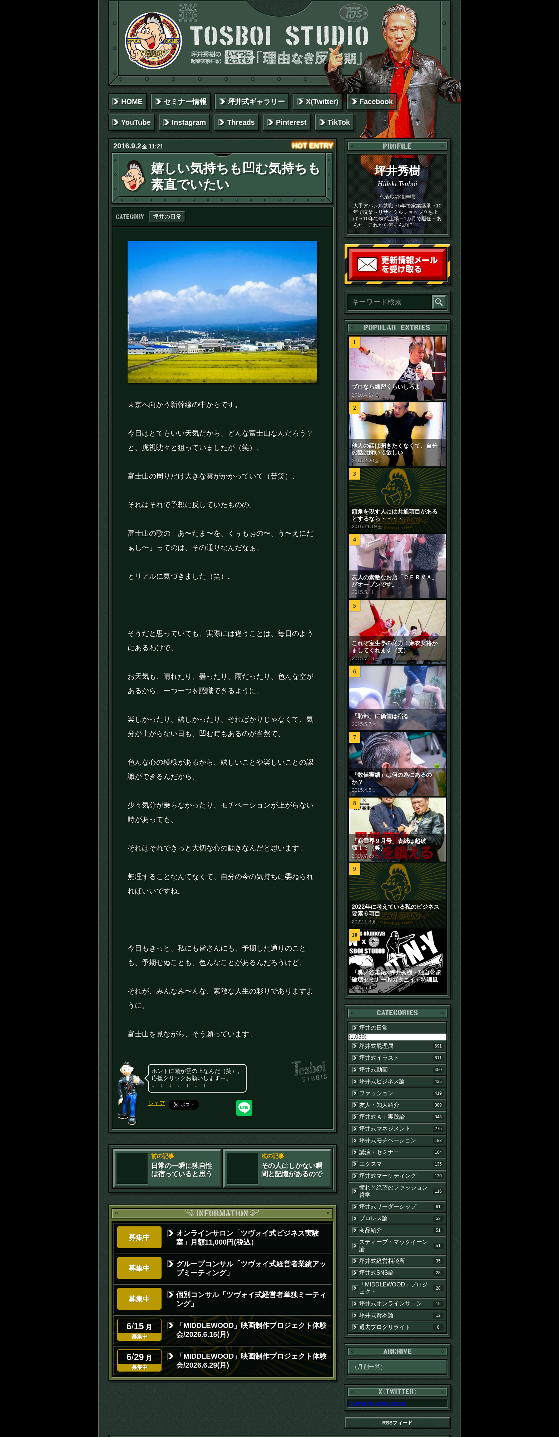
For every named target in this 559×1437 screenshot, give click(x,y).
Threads (241, 122)
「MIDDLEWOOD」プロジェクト (401, 1288)
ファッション (401, 1093)
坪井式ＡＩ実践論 (401, 1117)
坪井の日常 (167, 217)
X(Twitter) (322, 102)
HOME (132, 102)
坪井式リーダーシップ (401, 1206)
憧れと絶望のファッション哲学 (401, 1191)
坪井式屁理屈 (401, 1046)
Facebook (376, 102)
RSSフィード (397, 1423)
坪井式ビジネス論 (401, 1081)
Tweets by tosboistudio (377, 1403)
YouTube (136, 122)
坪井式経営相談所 (401, 1261)
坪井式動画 (401, 1069)
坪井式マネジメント (401, 1128)
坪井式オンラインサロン (401, 1303)
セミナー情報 (185, 102)
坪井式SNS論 (401, 1273)
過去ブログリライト (401, 1327)
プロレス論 (401, 1218)
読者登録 (444, 278)
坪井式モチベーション (401, 1140)
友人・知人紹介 (401, 1105)
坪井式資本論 (401, 1315)
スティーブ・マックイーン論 (401, 1245)
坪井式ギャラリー (256, 102)
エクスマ (401, 1164)
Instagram (189, 122)
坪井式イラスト (401, 1058)
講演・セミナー (401, 1152)
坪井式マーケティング (401, 1176)
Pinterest (291, 122)
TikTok (339, 122)
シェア (156, 1103)
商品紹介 (401, 1230)
